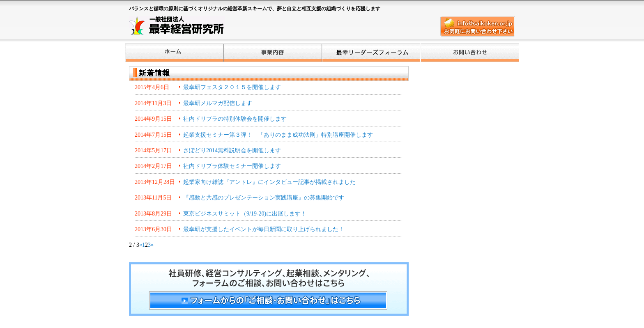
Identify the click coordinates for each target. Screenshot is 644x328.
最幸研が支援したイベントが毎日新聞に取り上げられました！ (263, 229)
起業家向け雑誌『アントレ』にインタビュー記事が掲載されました (269, 182)
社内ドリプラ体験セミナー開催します (232, 166)
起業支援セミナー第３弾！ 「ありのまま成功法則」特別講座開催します (278, 135)
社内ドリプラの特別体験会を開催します (235, 119)
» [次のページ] (152, 245)
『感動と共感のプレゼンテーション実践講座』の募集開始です (263, 198)
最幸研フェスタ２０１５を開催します (232, 87)
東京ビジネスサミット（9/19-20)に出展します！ (244, 214)
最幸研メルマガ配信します (217, 103)
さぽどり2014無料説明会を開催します (232, 150)
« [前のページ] (140, 245)
